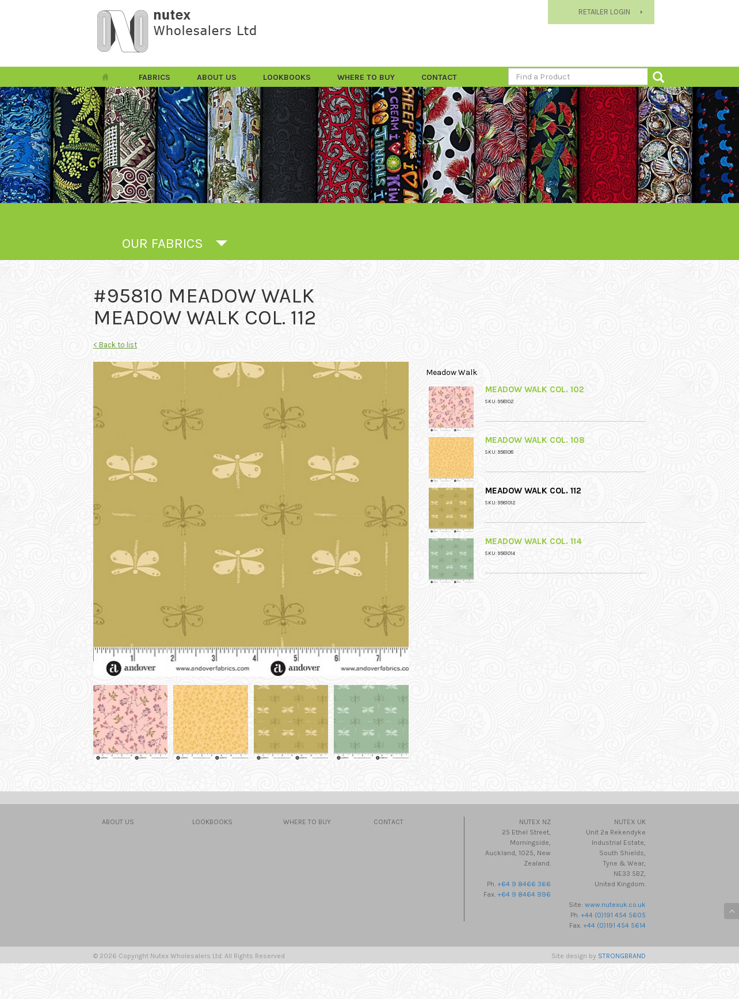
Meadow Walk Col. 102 (534, 389)
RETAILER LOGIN (604, 11)
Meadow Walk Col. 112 (533, 490)
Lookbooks (287, 77)
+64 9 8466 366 (524, 884)
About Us (217, 77)
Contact (439, 77)
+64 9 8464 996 (524, 894)
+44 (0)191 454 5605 (613, 915)
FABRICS (154, 77)
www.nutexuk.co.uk (615, 905)
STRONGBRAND (622, 956)
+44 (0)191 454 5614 (614, 925)
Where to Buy (366, 77)
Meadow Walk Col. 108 (535, 440)
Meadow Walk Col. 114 (533, 541)
